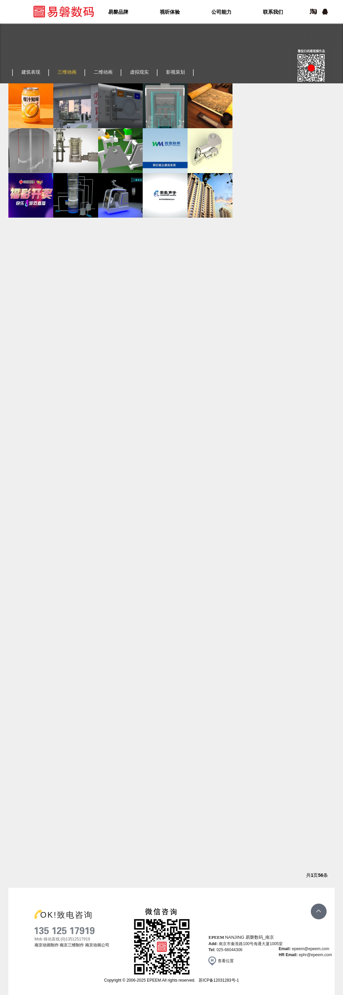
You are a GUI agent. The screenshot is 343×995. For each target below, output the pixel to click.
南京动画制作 (47, 945)
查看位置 (226, 961)
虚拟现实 (139, 72)
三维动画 (67, 72)
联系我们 (273, 12)
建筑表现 (30, 72)
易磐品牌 (118, 12)
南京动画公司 (97, 945)
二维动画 (103, 72)
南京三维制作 (72, 945)
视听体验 (170, 12)
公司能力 (221, 12)
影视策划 (175, 72)
